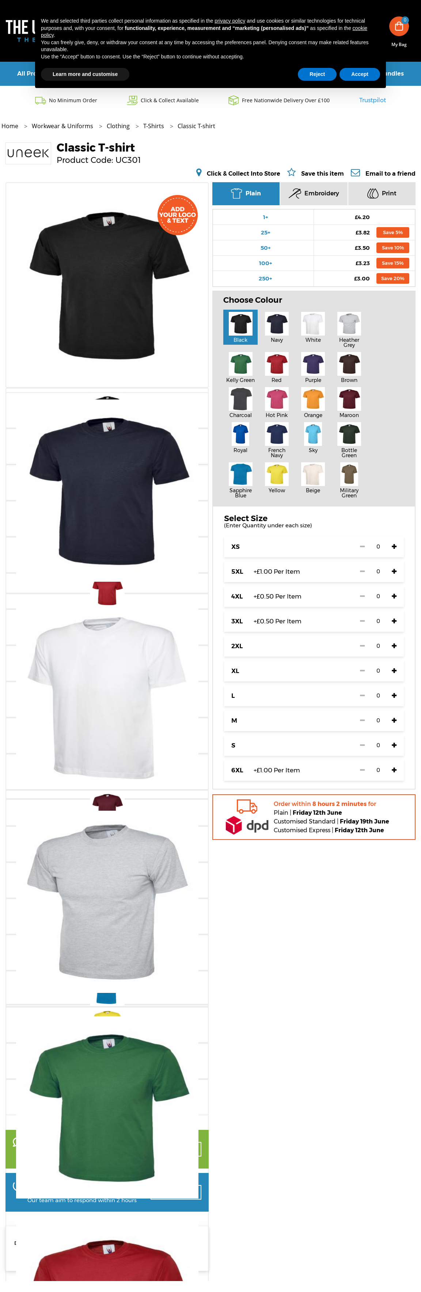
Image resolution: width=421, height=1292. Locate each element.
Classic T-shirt (196, 126)
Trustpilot (372, 100)
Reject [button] (317, 74)
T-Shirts (154, 126)
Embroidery (314, 193)
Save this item (322, 173)
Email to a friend (390, 173)
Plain (246, 193)
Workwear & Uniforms (63, 126)
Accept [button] (359, 74)
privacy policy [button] (230, 21)
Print (382, 193)
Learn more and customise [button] (85, 74)
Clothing (119, 126)
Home (10, 126)
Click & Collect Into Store (243, 173)
